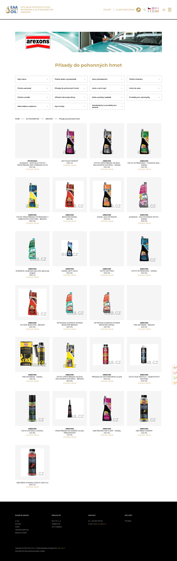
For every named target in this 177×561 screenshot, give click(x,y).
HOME (17, 119)
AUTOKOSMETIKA (32, 119)
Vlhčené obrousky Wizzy (65, 97)
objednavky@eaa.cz (99, 524)
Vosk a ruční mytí (99, 88)
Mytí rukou (21, 79)
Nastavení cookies (21, 533)
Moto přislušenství (99, 79)
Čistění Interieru (136, 79)
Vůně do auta (135, 88)
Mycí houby (59, 106)
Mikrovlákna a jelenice (26, 106)
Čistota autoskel (24, 88)
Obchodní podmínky (22, 530)
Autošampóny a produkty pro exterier (104, 106)
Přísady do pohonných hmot (67, 88)
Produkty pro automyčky (139, 97)
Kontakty (18, 524)
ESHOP (107, 9)
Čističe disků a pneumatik (65, 79)
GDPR (17, 527)
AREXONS (49, 119)
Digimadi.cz (61, 548)
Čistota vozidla (23, 97)
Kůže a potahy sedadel (101, 97)
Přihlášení (128, 521)
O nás (17, 521)
